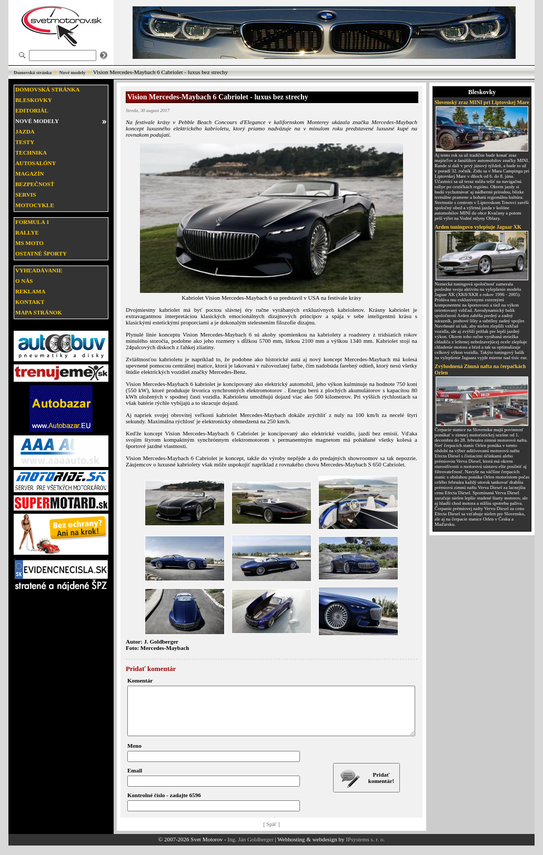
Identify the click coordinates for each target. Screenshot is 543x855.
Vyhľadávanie (39, 270)
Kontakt (29, 302)
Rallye (27, 232)
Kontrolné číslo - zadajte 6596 (164, 804)
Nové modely (72, 72)
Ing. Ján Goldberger (250, 849)
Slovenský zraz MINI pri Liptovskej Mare (482, 102)
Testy (24, 142)
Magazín (29, 173)
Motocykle (34, 205)
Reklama (30, 291)
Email (134, 780)
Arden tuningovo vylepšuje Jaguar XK (478, 227)
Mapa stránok (38, 312)
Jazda (25, 131)
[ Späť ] (272, 834)
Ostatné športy (41, 253)
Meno (134, 755)
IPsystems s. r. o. (365, 849)
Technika (31, 152)
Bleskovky (33, 100)
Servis (25, 194)
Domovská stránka (33, 72)
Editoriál (31, 110)
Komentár (140, 680)
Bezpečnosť (34, 184)
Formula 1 (32, 222)
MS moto (29, 243)
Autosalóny (35, 163)
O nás (24, 281)
